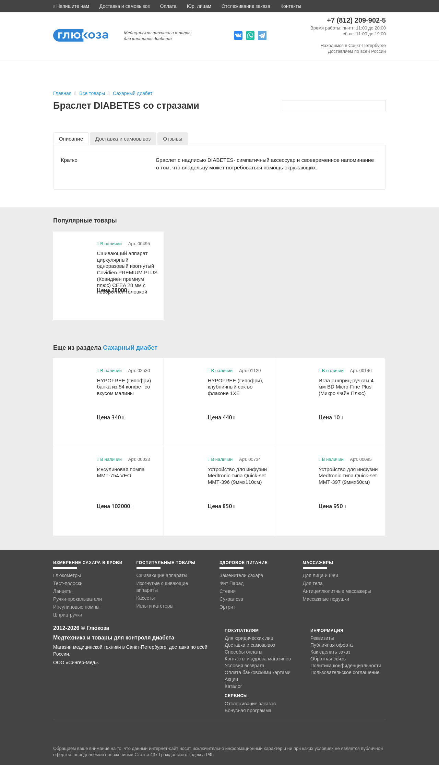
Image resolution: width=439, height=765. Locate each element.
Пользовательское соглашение (345, 672)
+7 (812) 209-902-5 (356, 20)
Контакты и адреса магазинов (258, 658)
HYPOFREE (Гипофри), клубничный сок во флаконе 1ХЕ (235, 387)
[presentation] (71, 139)
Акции (231, 679)
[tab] (71, 138)
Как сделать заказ (330, 652)
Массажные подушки (326, 599)
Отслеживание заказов (250, 703)
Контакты (291, 6)
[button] (71, 6)
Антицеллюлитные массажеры (337, 591)
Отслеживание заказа (246, 6)
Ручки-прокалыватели (77, 599)
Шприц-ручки (67, 615)
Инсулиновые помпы (76, 607)
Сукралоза (231, 599)
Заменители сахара (241, 575)
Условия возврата (244, 665)
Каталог (233, 686)
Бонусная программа (248, 710)
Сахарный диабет (132, 93)
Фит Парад (232, 583)
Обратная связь (328, 658)
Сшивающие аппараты (162, 575)
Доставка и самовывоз (124, 6)
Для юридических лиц (249, 638)
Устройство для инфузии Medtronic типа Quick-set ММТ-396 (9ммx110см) (237, 475)
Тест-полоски (68, 583)
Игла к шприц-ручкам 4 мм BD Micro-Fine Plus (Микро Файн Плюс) (346, 387)
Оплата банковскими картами (257, 672)
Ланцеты (62, 591)
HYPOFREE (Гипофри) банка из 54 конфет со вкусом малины (124, 387)
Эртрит (227, 607)
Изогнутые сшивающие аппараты (162, 587)
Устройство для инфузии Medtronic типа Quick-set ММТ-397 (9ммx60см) (348, 475)
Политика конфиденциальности (345, 665)
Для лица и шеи (320, 575)
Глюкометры (67, 575)
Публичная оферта (331, 645)
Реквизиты (322, 638)
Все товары (92, 93)
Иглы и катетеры (155, 606)
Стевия (228, 591)
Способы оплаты (243, 652)
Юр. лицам (199, 6)
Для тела (313, 583)
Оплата (168, 6)
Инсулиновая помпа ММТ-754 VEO (120, 472)
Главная (62, 93)
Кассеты (146, 598)
